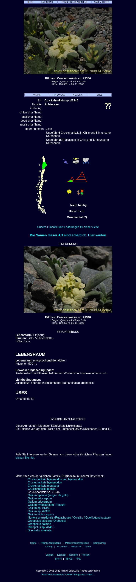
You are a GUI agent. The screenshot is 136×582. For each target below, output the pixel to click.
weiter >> (76, 546)
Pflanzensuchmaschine (77, 543)
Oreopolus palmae (39, 523)
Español (61, 554)
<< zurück (62, 546)
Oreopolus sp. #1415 (41, 527)
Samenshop (99, 543)
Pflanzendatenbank (51, 543)
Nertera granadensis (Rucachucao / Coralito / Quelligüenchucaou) (69, 517)
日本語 (69, 558)
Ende (88, 546)
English (49, 554)
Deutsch (73, 554)
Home (33, 543)
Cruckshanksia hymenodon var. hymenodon (55, 479)
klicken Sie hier (24, 457)
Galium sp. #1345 (39, 507)
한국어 (58, 558)
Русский (86, 554)
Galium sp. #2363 (39, 511)
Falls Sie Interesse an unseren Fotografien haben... (68, 574)
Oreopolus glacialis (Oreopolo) (47, 520)
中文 (78, 558)
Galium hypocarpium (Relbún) (47, 504)
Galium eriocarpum (40, 498)
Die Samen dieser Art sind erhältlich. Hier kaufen (68, 235)
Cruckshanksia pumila (42, 488)
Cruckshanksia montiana (43, 485)
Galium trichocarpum (41, 514)
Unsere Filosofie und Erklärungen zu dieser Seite (68, 227)
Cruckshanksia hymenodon (45, 482)
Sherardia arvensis (39, 530)
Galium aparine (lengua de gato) (48, 495)
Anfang (48, 546)
